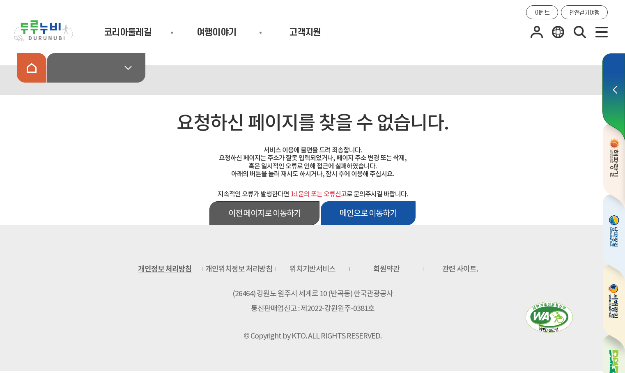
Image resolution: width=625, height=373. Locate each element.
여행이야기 (216, 32)
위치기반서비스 (312, 269)
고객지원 (305, 32)
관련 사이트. (460, 269)
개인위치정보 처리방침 (238, 269)
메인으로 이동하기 (368, 213)
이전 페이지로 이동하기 (264, 213)
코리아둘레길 (128, 32)
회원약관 (386, 269)
